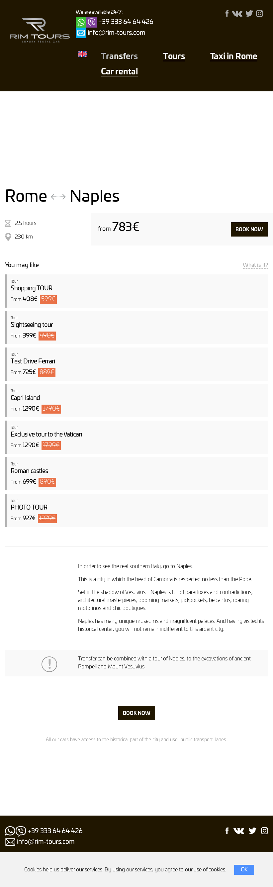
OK (244, 869)
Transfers (119, 57)
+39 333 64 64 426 (125, 22)
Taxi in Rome (233, 57)
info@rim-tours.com (116, 33)
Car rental (119, 72)
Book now (249, 229)
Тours (174, 57)
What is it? (255, 265)
